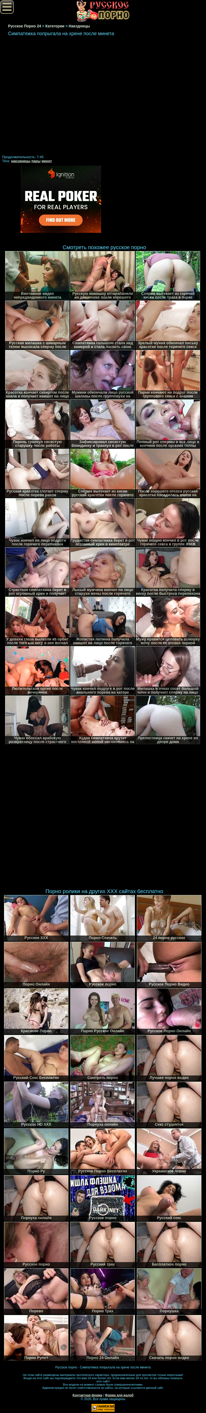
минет (47, 161)
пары (36, 161)
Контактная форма (87, 1395)
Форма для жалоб (119, 1395)
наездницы (20, 161)
